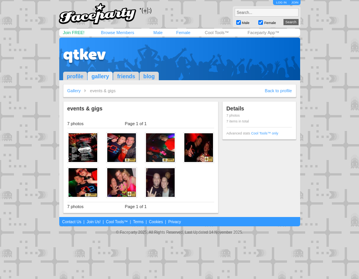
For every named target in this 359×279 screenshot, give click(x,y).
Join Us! (94, 222)
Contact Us (71, 222)
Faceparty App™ (263, 32)
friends (126, 76)
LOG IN (281, 2)
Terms (138, 222)
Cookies (156, 222)
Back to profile (278, 90)
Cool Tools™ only (264, 133)
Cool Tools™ (217, 32)
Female (183, 32)
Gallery (74, 90)
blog (149, 76)
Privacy (174, 222)
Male (158, 32)
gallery (100, 76)
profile (75, 76)
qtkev (84, 54)
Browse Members (117, 32)
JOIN (294, 2)
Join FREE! (74, 32)
